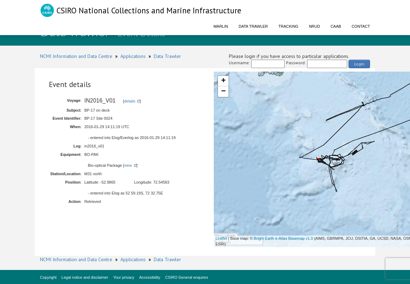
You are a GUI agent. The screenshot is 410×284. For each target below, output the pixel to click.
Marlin (220, 26)
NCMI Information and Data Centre (76, 56)
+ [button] (223, 81)
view (128, 165)
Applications (133, 56)
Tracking (288, 26)
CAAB (336, 26)
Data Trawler (253, 26)
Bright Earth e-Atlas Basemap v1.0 (283, 238)
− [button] (223, 91)
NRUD (314, 26)
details (129, 101)
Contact (361, 26)
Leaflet (221, 238)
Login (359, 63)
